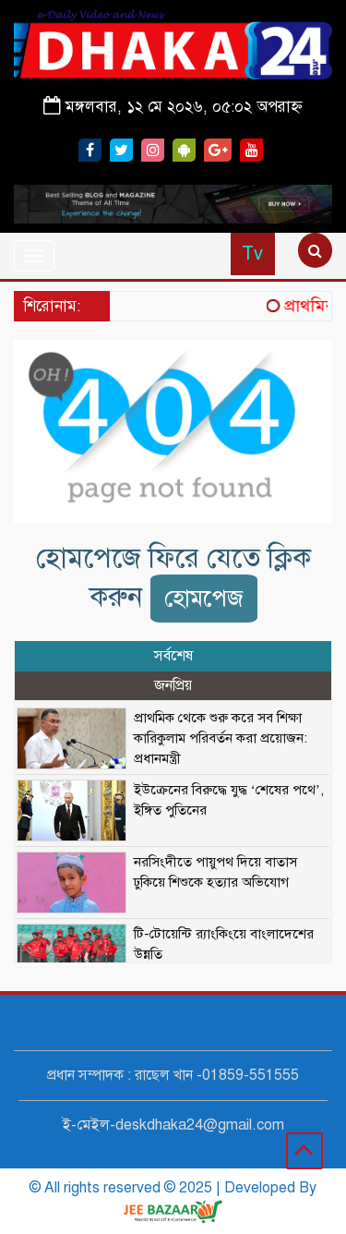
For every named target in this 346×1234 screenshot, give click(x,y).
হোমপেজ (204, 598)
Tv (252, 253)
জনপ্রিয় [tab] (173, 685)
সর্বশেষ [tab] (173, 656)
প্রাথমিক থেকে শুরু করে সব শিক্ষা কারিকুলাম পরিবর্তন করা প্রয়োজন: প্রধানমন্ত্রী (220, 738)
